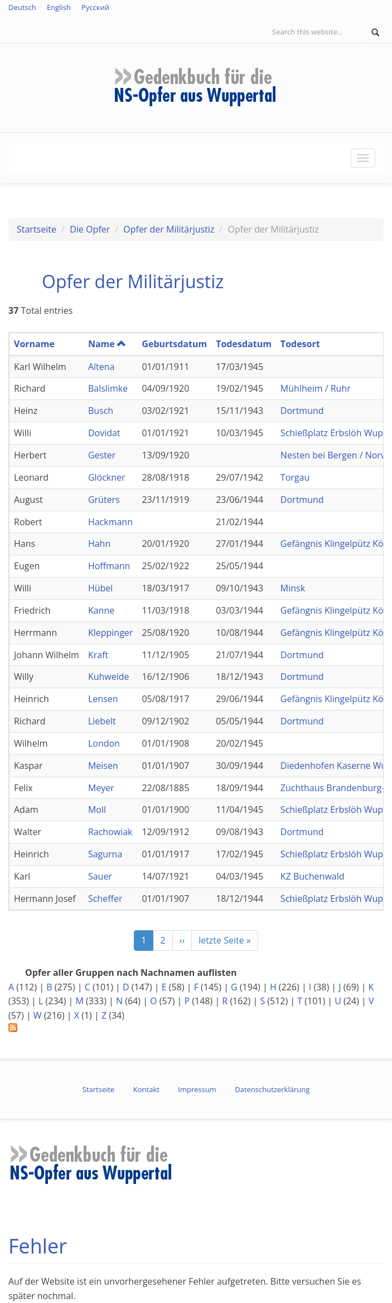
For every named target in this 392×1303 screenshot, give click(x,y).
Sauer (100, 876)
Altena (101, 367)
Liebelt (102, 721)
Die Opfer (90, 229)
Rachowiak (110, 832)
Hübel (100, 588)
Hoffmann (109, 566)
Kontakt (146, 1089)
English (59, 7)
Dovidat (104, 433)
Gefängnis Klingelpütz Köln (335, 543)
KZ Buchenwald (312, 876)
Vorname (34, 344)
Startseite (36, 229)
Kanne (101, 610)
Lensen (103, 699)
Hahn (99, 543)
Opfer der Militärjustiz (168, 229)
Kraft (98, 655)
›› (182, 940)
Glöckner (106, 477)
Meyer (101, 788)
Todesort (300, 344)
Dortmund (302, 410)
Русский (95, 7)
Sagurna (105, 854)
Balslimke (108, 388)
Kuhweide (108, 676)
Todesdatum (244, 344)
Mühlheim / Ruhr (315, 388)
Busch (100, 410)
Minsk (292, 588)
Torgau (294, 477)
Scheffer (105, 898)
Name (107, 344)
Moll (97, 809)
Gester (101, 455)
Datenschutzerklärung (272, 1089)
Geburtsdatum (174, 344)
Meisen (103, 765)
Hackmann (110, 522)
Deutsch (22, 7)
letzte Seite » (225, 940)
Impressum (197, 1089)
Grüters (104, 499)
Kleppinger (110, 632)
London (104, 743)
